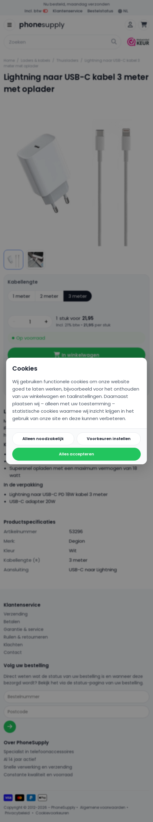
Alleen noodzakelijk (43, 439)
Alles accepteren (76, 454)
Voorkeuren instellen (109, 439)
